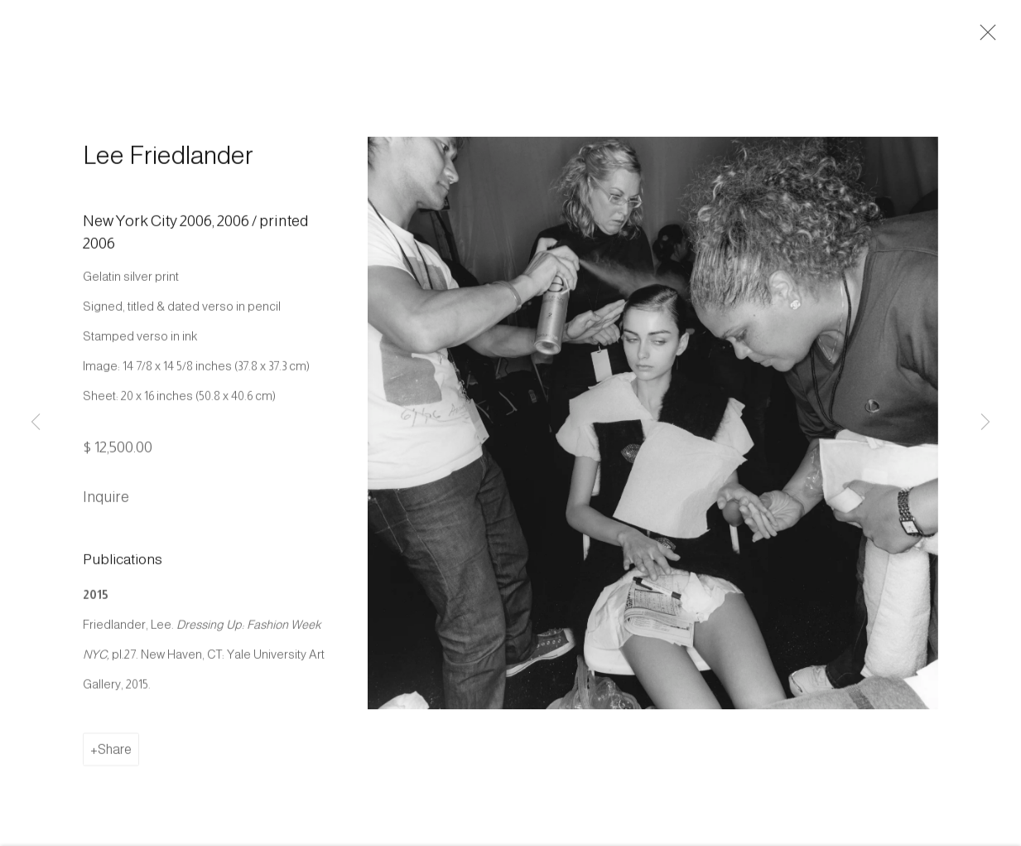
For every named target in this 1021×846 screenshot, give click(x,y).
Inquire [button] (106, 501)
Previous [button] (35, 423)
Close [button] (984, 37)
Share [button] (115, 754)
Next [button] (985, 423)
